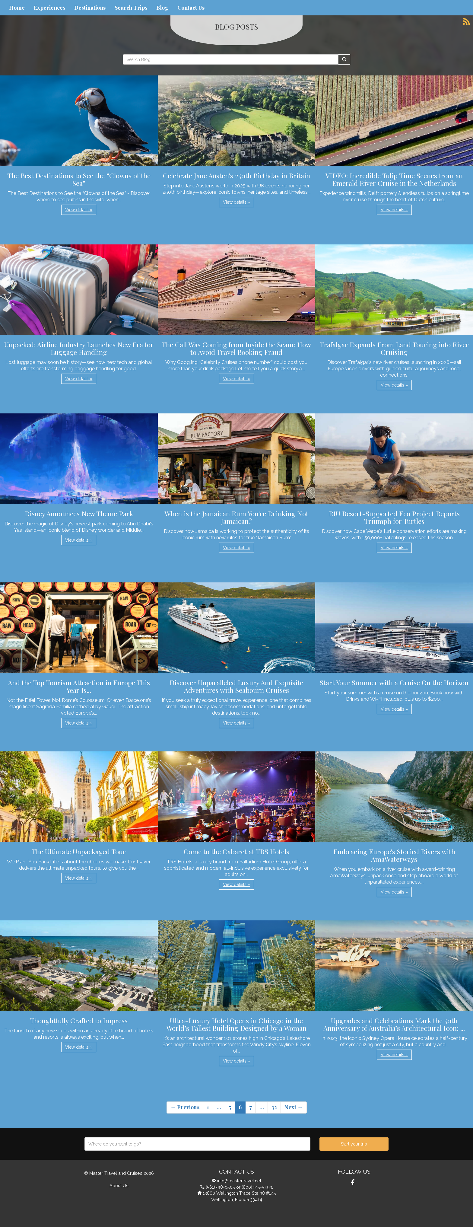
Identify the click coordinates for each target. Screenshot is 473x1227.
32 (274, 1107)
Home (17, 7)
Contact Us (191, 7)
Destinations (90, 7)
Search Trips (131, 7)
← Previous (184, 1107)
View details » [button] (78, 209)
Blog (162, 7)
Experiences (49, 7)
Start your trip (354, 1144)
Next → (293, 1107)
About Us (119, 1185)
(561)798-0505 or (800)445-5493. (239, 1187)
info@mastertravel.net (239, 1180)
